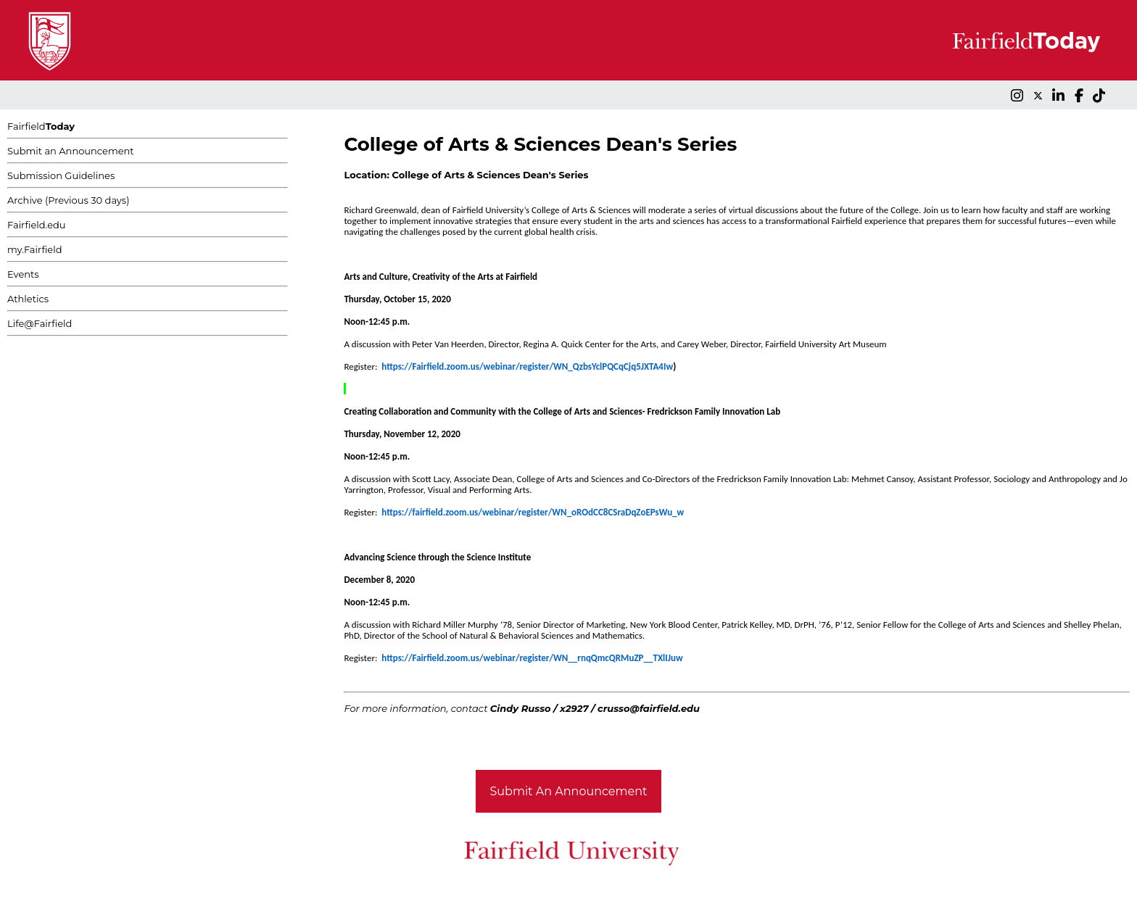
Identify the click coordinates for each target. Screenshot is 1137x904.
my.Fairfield (34, 249)
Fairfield (41, 126)
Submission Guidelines (61, 175)
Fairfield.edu (36, 225)
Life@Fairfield (39, 323)
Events (23, 274)
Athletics (28, 298)
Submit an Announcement (70, 151)
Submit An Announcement (569, 791)
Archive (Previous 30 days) (68, 200)
